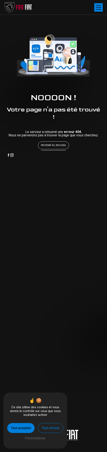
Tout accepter (21, 428)
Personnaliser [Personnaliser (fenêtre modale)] (35, 438)
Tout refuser (51, 428)
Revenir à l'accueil (53, 145)
